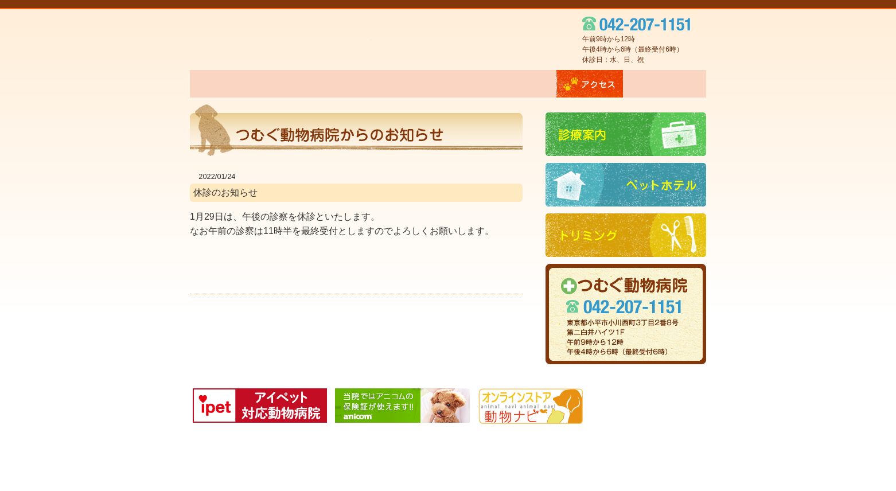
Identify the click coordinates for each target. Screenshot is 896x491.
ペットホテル (442, 84)
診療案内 (368, 84)
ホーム (219, 84)
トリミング (519, 84)
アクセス (589, 84)
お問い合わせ (664, 84)
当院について (291, 84)
